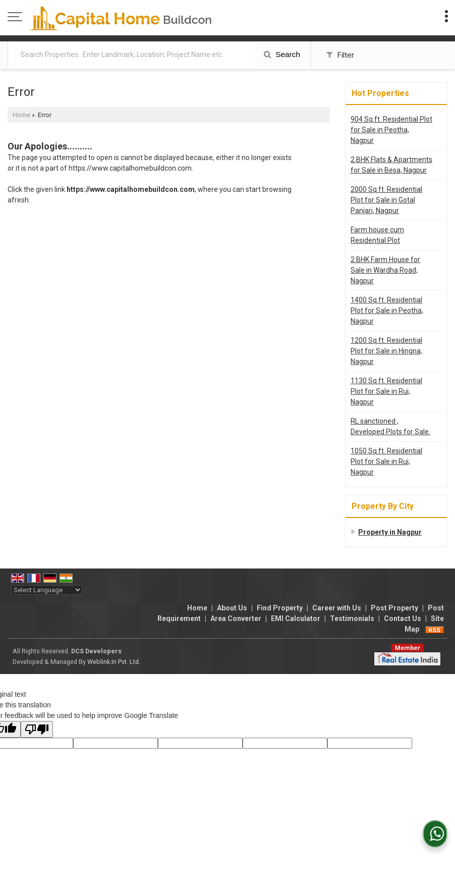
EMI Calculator (295, 618)
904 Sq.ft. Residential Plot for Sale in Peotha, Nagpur (391, 129)
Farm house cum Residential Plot (377, 235)
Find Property (280, 608)
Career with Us (336, 608)
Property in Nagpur (390, 532)
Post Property (394, 608)
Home (21, 115)
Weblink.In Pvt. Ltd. (113, 661)
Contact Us (402, 618)
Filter (340, 55)
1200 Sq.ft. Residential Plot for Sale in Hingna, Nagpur (386, 351)
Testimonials (352, 618)
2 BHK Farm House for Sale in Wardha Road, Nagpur (385, 270)
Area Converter (235, 618)
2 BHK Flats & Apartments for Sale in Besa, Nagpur (391, 165)
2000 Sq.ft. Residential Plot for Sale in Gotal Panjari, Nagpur (386, 200)
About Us (232, 608)
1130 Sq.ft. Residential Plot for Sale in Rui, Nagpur (386, 391)
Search (282, 54)
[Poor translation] (37, 729)
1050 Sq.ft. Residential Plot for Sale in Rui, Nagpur (386, 461)
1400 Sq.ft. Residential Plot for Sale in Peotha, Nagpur (387, 310)
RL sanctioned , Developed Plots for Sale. (390, 426)
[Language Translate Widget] (46, 590)
